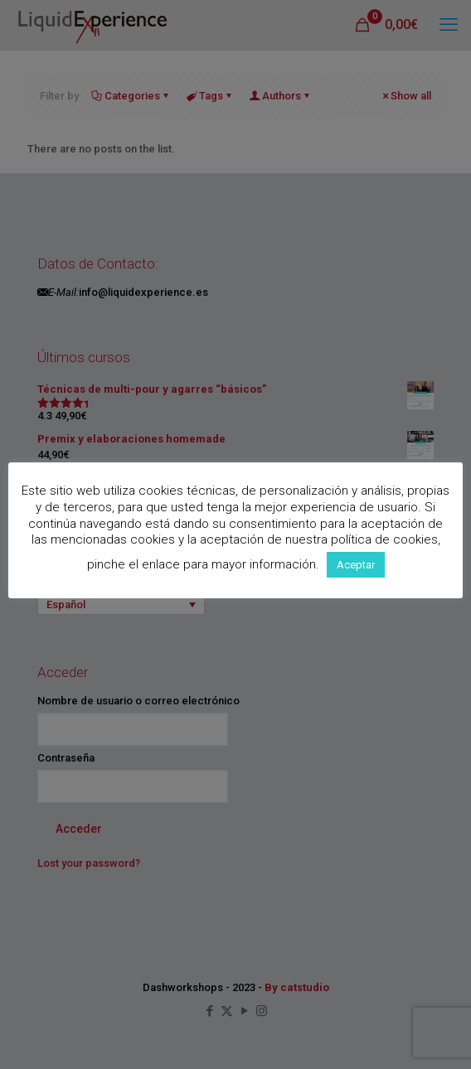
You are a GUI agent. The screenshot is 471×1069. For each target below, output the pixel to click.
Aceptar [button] (356, 565)
